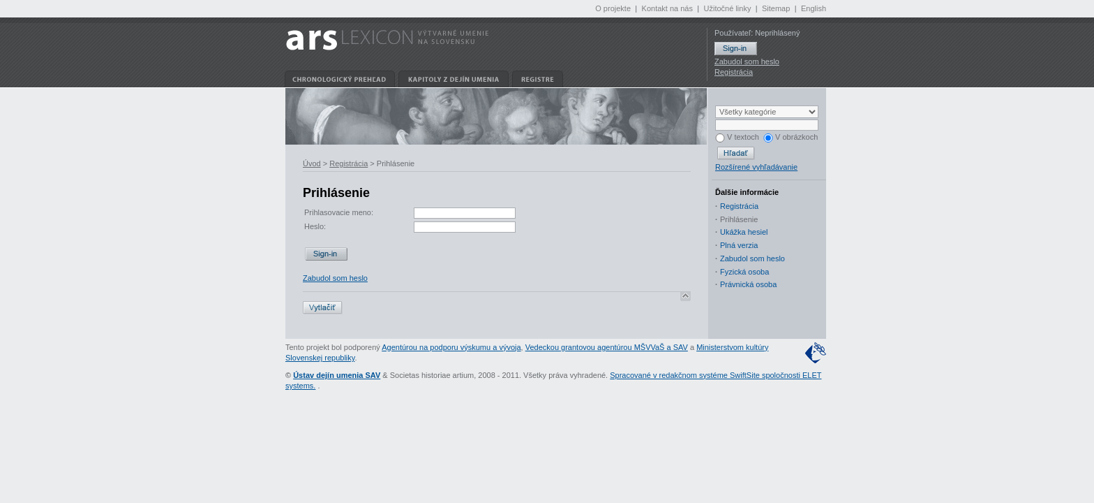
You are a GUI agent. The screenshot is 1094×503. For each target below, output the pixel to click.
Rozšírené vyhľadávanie (756, 167)
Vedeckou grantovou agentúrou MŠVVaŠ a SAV (606, 347)
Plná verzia (739, 245)
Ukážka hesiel (743, 232)
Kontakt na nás (667, 8)
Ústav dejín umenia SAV (336, 375)
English (813, 8)
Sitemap (776, 8)
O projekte (613, 8)
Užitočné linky (727, 8)
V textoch (737, 137)
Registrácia (733, 72)
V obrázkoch (790, 137)
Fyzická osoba (744, 272)
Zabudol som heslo (746, 61)
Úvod (312, 163)
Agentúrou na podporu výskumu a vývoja (451, 347)
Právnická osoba (748, 284)
